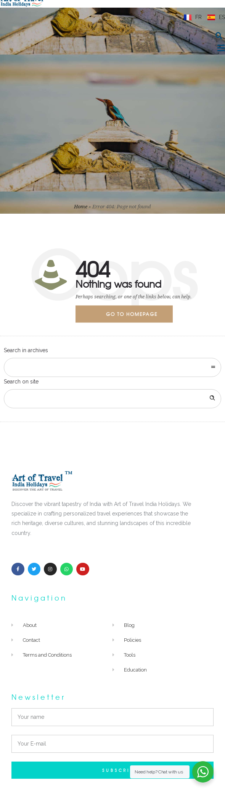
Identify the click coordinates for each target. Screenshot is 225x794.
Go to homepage (132, 314)
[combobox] (112, 367)
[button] (219, 36)
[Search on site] (112, 398)
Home (80, 206)
